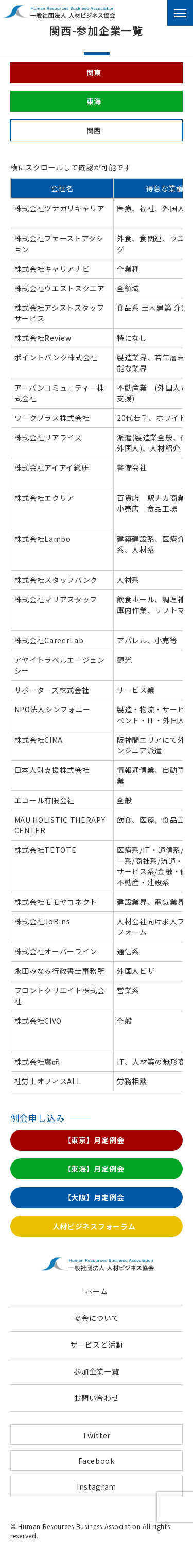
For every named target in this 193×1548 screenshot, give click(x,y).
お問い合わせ (96, 1398)
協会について (96, 1318)
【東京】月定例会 (94, 1140)
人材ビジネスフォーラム (94, 1226)
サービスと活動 (96, 1344)
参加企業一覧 (96, 1371)
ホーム (96, 1291)
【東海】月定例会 (94, 1169)
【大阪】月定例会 (94, 1197)
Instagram (96, 1486)
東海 (93, 101)
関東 (93, 72)
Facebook (96, 1461)
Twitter (96, 1435)
